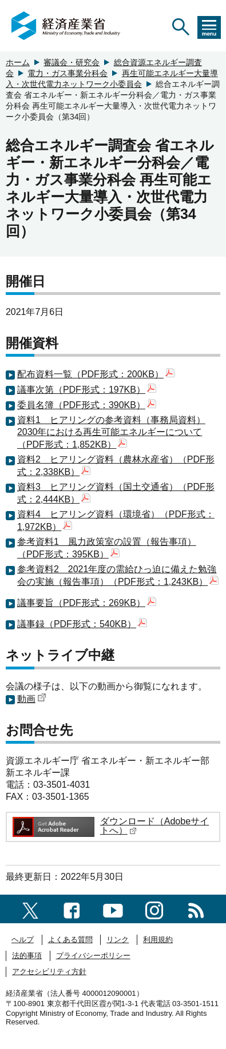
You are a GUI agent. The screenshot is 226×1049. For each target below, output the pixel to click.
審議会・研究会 (71, 62)
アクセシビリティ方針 (49, 971)
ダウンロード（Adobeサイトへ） (154, 825)
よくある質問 (70, 939)
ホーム (18, 62)
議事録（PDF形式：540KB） (82, 624)
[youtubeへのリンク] (113, 909)
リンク (117, 939)
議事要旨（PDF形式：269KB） (86, 603)
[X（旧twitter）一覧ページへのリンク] (30, 909)
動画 (31, 699)
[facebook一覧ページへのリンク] (72, 909)
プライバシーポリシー (93, 955)
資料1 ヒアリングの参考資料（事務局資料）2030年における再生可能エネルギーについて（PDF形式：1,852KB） (111, 432)
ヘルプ (22, 939)
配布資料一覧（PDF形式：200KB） (96, 374)
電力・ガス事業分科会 (67, 73)
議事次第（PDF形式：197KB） (86, 389)
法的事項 (27, 955)
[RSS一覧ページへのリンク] (196, 909)
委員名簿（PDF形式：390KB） (86, 405)
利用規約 (158, 939)
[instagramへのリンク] (154, 909)
